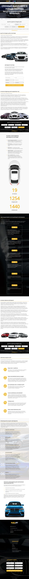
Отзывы (13, 545)
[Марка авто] (18, 24)
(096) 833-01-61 (19, 1)
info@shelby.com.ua (14, 528)
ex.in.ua (16, 578)
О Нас (13, 544)
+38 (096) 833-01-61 (14, 30)
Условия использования (15, 551)
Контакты (13, 546)
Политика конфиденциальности (16, 550)
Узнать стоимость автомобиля (14, 85)
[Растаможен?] (14, 27)
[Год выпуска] (8, 27)
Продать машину (21, 26)
